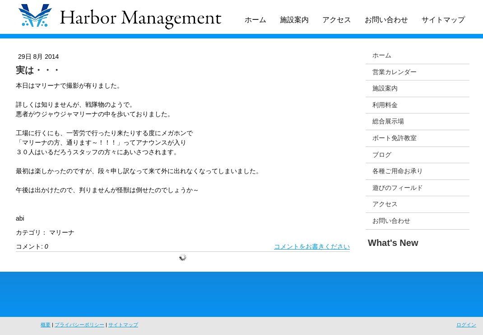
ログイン (466, 324)
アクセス (336, 20)
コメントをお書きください (312, 246)
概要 (46, 324)
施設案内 (294, 20)
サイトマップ (443, 20)
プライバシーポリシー (79, 324)
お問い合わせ (386, 20)
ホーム (255, 20)
